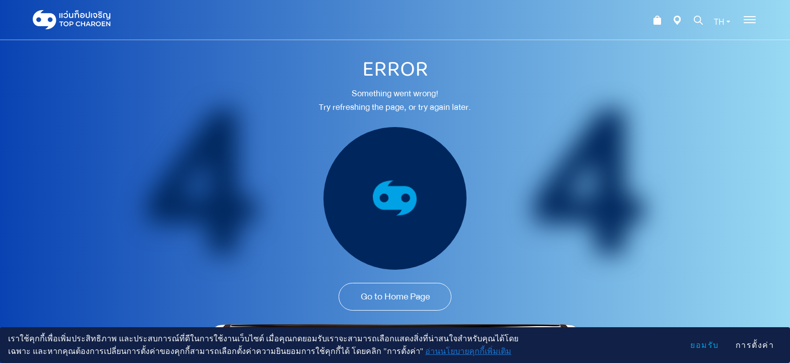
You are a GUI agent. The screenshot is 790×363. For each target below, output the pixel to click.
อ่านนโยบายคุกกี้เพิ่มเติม (468, 351)
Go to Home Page (395, 296)
